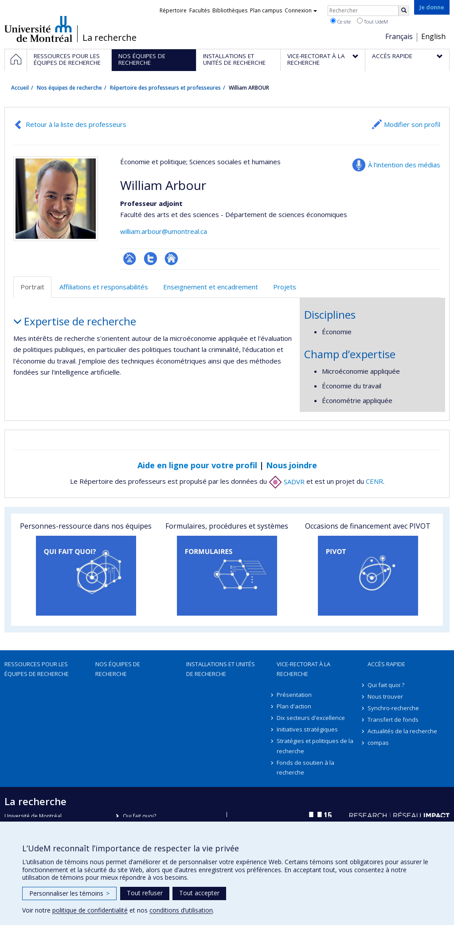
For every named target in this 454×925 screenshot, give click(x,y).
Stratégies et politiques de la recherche (315, 746)
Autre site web (171, 258)
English (433, 36)
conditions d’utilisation (181, 910)
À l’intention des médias (404, 164)
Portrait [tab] (32, 286)
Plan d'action (294, 706)
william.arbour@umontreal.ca (163, 231)
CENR (374, 481)
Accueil (20, 87)
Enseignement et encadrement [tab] (210, 286)
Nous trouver (385, 696)
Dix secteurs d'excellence (311, 718)
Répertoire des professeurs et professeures (165, 87)
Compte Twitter (150, 258)
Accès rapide (386, 664)
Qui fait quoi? (139, 816)
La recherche (109, 37)
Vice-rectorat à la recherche (303, 669)
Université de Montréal (38, 29)
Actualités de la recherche (402, 731)
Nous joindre (291, 465)
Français (399, 36)
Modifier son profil (412, 124)
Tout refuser (145, 893)
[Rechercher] (404, 10)
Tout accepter (199, 893)
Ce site (340, 21)
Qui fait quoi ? (386, 685)
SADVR (287, 481)
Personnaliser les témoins (69, 893)
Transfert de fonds (393, 719)
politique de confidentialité (90, 910)
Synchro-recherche (393, 708)
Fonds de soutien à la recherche (305, 767)
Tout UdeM (372, 21)
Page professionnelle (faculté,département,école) (130, 258)
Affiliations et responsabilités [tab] (103, 286)
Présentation (294, 695)
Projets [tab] (284, 286)
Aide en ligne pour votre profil (197, 465)
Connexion (301, 10)
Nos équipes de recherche (69, 87)
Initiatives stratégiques (307, 729)
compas (378, 743)
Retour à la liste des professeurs (76, 124)
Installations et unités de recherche (220, 669)
